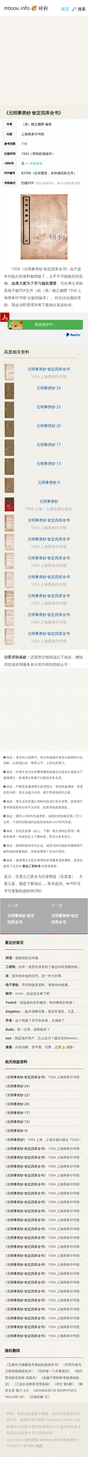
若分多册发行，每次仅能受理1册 (57, 183)
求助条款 (36, 163)
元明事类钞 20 (49, 426)
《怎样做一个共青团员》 (53, 1371)
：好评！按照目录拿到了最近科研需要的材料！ (44, 966)
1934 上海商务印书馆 (42, 1077)
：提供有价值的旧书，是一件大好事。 (34, 975)
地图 (39, 1445)
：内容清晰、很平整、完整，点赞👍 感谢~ (39, 1047)
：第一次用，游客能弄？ (27, 1029)
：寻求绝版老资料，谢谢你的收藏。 (37, 984)
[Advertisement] (44, 61)
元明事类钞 (48, 501)
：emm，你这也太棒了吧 (27, 993)
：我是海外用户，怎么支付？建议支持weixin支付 (44, 1038)
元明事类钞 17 (49, 444)
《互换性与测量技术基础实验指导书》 (33, 1364)
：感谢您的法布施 (21, 958)
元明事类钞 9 (49, 482)
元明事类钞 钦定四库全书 (49, 369)
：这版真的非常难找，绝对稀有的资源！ (40, 1002)
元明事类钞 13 (49, 463)
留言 (65, 9)
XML (31, 1445)
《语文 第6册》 (64, 1384)
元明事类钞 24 (49, 388)
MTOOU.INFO (50, 1439)
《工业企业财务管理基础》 (32, 1384)
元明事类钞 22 (49, 407)
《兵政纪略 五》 (39, 1396)
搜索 (82, 9)
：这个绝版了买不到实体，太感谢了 (34, 1020)
